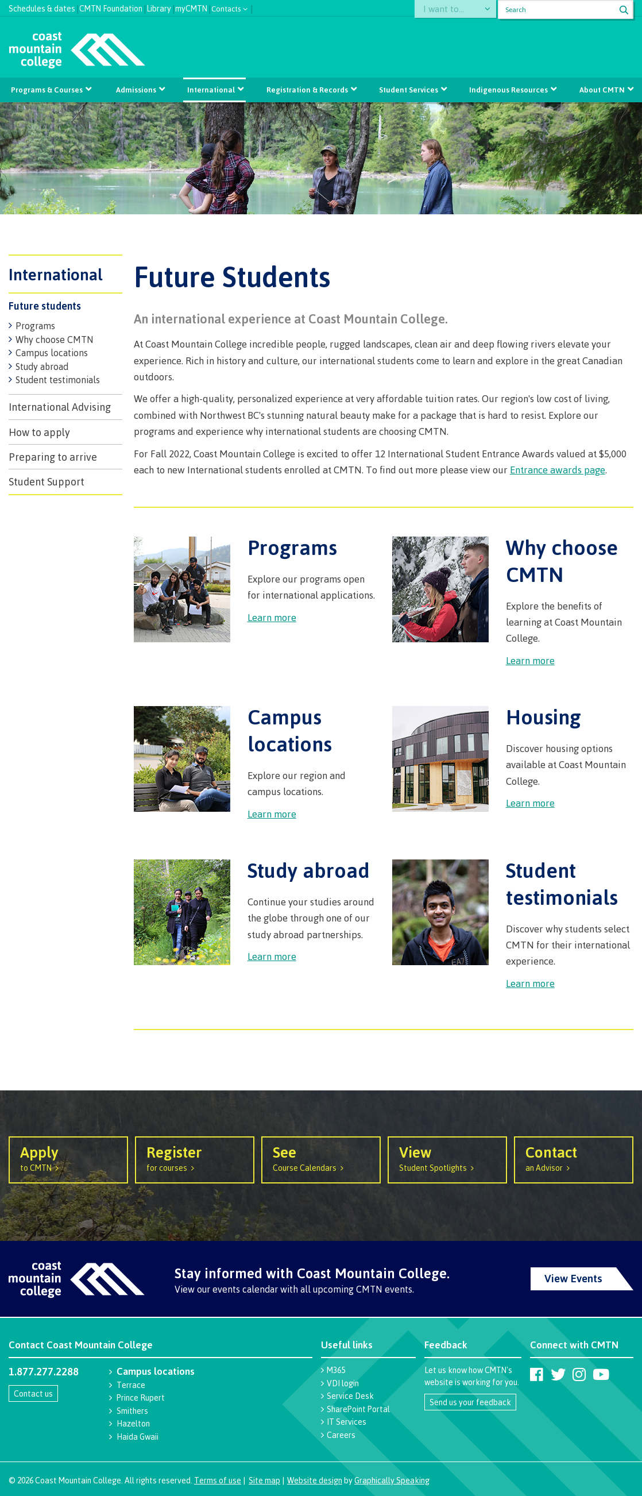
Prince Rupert (141, 1397)
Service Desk (350, 1396)
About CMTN (599, 89)
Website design (314, 1480)
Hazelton (133, 1423)
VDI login (343, 1383)
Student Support (46, 481)
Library (158, 7)
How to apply (39, 432)
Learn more (271, 617)
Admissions (137, 89)
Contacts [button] (226, 7)
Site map (264, 1480)
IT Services (346, 1421)
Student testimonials (58, 379)
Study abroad (42, 366)
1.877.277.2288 (44, 1371)
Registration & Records (306, 89)
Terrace (131, 1385)
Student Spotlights (447, 1158)
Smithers (132, 1411)
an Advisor (573, 1158)
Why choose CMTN (55, 339)
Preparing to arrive (53, 456)
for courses (194, 1158)
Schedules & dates (42, 7)
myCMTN (191, 7)
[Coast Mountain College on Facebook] (536, 1374)
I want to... (448, 9)
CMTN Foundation (110, 7)
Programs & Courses (48, 89)
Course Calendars (321, 1158)
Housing (543, 716)
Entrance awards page (557, 470)
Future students (45, 305)
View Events (573, 1278)
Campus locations (52, 352)
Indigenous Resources (506, 89)
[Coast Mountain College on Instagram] (579, 1374)
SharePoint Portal (358, 1409)
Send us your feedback (470, 1402)
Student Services (407, 89)
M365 (336, 1370)
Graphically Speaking (392, 1480)
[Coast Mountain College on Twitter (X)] (558, 1374)
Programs (35, 325)
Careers (341, 1435)
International (211, 89)
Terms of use (217, 1480)
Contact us (33, 1393)
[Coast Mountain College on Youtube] (601, 1374)
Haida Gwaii (137, 1436)
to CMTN (68, 1158)
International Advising (60, 406)
